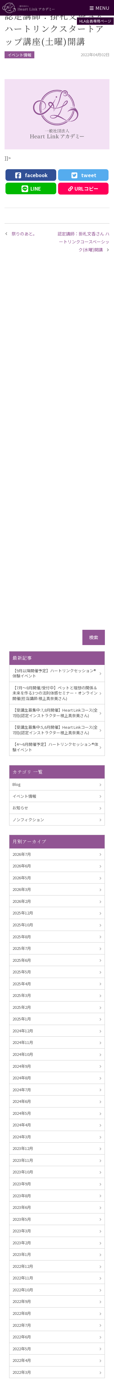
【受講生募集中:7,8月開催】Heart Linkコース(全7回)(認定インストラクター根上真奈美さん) (55, 712)
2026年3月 (21, 889)
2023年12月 (22, 1148)
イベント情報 (19, 55)
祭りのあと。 (24, 234)
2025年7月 (21, 948)
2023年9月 (21, 1184)
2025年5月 (21, 972)
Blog (16, 784)
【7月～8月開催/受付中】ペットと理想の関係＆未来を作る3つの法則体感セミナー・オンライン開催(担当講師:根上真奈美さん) (55, 693)
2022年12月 (22, 1266)
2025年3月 (21, 995)
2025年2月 (21, 1007)
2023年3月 (21, 1231)
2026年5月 (21, 878)
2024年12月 (22, 1031)
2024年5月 (21, 1113)
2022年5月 (21, 1349)
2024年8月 (21, 1078)
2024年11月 (22, 1042)
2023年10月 (22, 1172)
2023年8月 (21, 1195)
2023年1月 (21, 1254)
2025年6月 (21, 960)
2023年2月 (21, 1243)
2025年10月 (22, 925)
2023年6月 (21, 1207)
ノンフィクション (28, 820)
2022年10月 (22, 1290)
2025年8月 (21, 936)
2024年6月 (21, 1101)
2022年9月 (21, 1301)
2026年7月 (21, 854)
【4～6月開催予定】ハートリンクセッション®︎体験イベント (55, 747)
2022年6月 (21, 1337)
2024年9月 (21, 1066)
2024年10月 (22, 1054)
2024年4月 (21, 1125)
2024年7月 (21, 1090)
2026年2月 (21, 901)
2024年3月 (21, 1137)
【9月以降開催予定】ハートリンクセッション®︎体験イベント (54, 673)
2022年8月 (21, 1313)
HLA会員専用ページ (95, 21)
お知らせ (20, 808)
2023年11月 (22, 1160)
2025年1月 (21, 1019)
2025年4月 (21, 984)
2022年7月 (21, 1325)
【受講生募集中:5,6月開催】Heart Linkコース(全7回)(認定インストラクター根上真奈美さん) (55, 729)
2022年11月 (22, 1278)
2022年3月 (21, 1372)
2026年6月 (21, 866)
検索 (93, 637)
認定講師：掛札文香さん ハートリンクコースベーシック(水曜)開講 (83, 242)
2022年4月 (21, 1360)
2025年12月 (22, 913)
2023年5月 (21, 1219)
